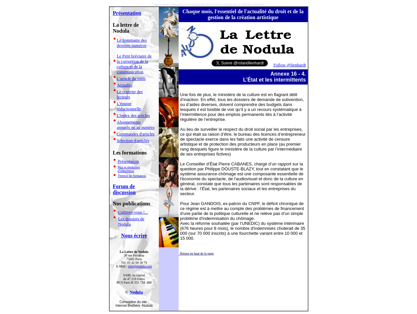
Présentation (127, 13)
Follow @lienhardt (289, 64)
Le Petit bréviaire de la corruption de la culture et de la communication (134, 63)
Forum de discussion (124, 189)
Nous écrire (134, 235)
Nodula (136, 292)
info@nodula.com (140, 266)
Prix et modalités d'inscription (129, 169)
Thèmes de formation (132, 176)
